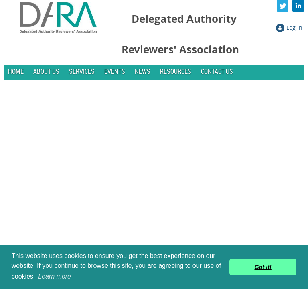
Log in (294, 27)
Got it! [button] (263, 267)
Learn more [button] (54, 276)
